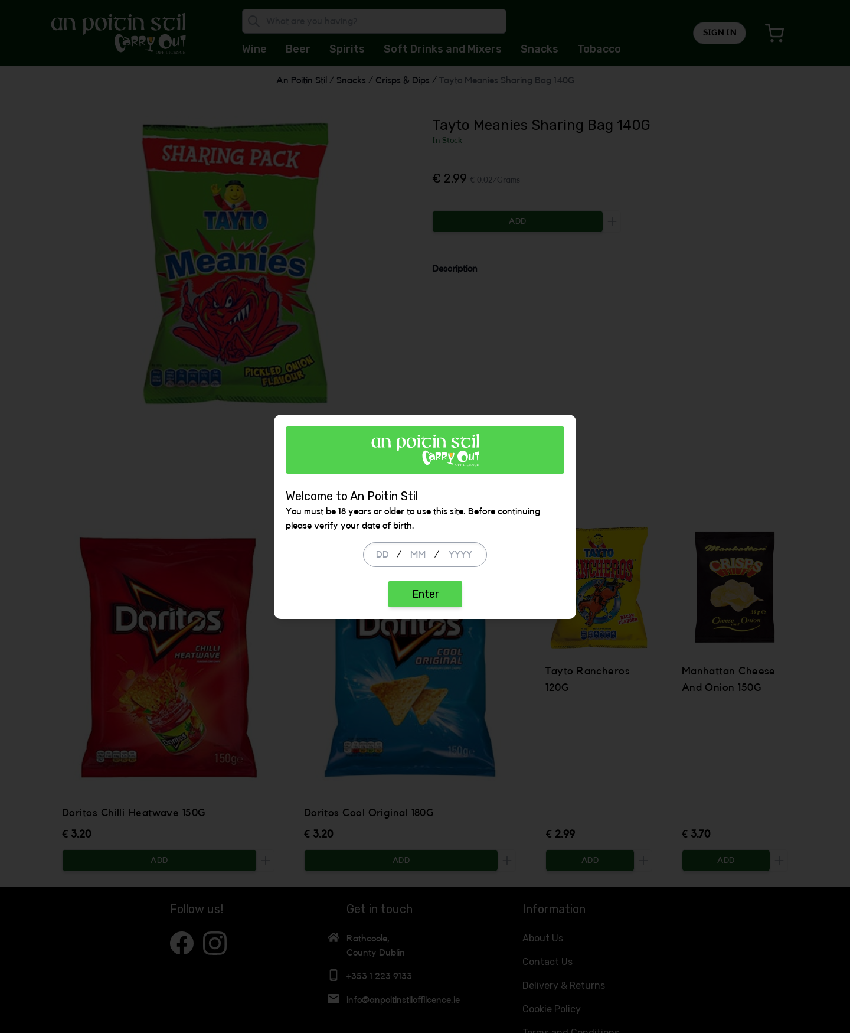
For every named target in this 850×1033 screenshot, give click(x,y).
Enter (425, 594)
